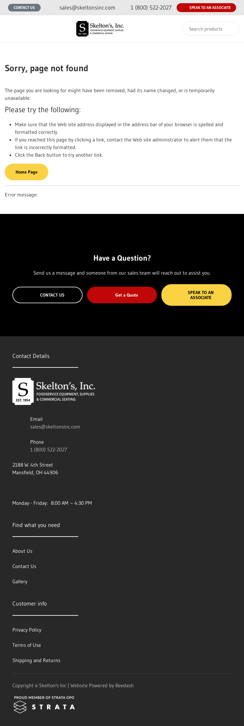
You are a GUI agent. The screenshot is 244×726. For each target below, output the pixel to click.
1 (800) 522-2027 (48, 449)
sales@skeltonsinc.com (55, 426)
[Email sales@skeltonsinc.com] (82, 7)
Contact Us (24, 7)
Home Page (26, 172)
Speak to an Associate (206, 7)
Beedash (124, 685)
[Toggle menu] (11, 28)
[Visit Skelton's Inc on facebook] (15, 487)
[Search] (210, 29)
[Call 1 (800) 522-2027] (146, 7)
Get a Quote (122, 295)
